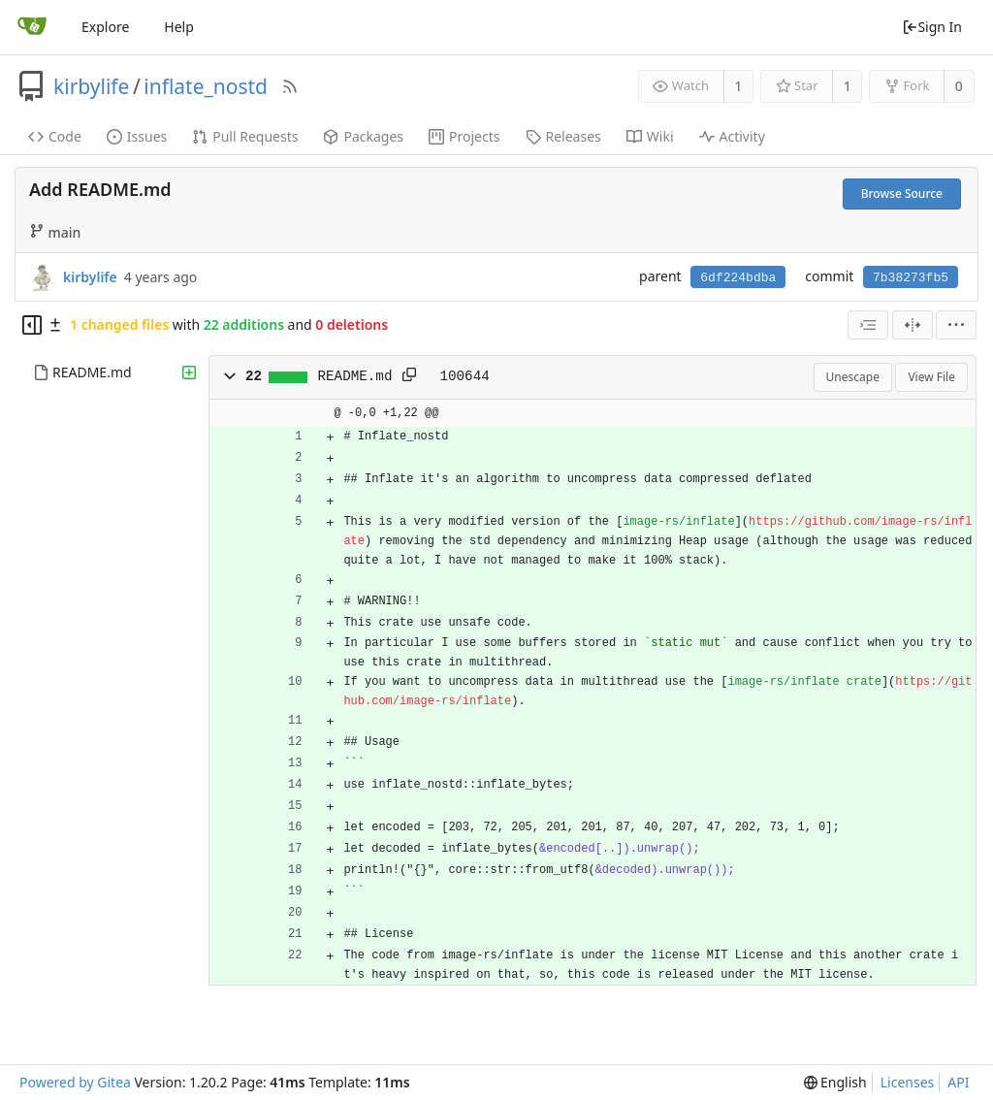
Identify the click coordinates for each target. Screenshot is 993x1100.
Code (54, 136)
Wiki (650, 136)
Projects (464, 136)
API (958, 1082)
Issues (137, 136)
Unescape (853, 377)
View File (931, 377)
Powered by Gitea (75, 1082)
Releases (563, 136)
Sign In (932, 26)
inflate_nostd (206, 86)
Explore (105, 26)
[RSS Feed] (290, 86)
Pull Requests (245, 136)
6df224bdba (738, 278)
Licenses (908, 1082)
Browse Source (902, 193)
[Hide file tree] (32, 325)
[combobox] (868, 325)
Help (179, 26)
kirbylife (91, 86)
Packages (363, 136)
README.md (92, 372)
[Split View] (912, 325)
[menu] (956, 325)
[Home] (32, 27)
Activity (732, 136)
